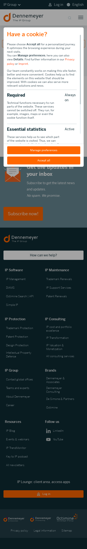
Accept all (43, 160)
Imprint (23, 64)
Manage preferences (43, 150)
